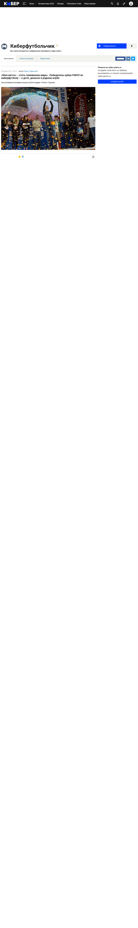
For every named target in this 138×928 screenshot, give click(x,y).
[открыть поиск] (112, 4)
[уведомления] (118, 4)
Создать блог (117, 82)
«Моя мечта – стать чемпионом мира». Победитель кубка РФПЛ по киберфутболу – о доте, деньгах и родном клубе (42, 77)
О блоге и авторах (26, 59)
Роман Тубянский (31, 71)
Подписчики (45, 59)
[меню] (24, 4)
